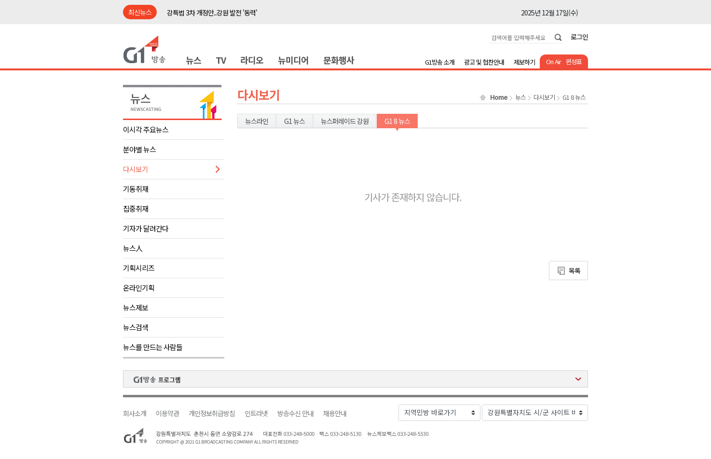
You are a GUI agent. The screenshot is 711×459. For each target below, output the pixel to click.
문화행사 (338, 60)
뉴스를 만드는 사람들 (152, 347)
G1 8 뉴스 (574, 97)
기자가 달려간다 (145, 228)
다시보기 (135, 169)
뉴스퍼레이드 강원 (345, 121)
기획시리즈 (138, 268)
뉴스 (193, 60)
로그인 (579, 36)
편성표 (574, 61)
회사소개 (134, 413)
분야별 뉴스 (139, 149)
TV (221, 60)
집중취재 (135, 208)
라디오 (251, 60)
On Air (553, 61)
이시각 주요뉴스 (145, 129)
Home (498, 97)
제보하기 (524, 62)
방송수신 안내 (295, 413)
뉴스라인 (256, 121)
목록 (574, 270)
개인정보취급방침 (212, 413)
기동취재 (135, 189)
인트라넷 (256, 413)
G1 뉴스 (294, 121)
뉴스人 (132, 248)
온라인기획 (138, 288)
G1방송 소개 (439, 62)
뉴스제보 (135, 307)
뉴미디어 (293, 60)
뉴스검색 (135, 327)
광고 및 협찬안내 (484, 62)
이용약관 (167, 413)
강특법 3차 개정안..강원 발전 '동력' (212, 12)
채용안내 (334, 413)
